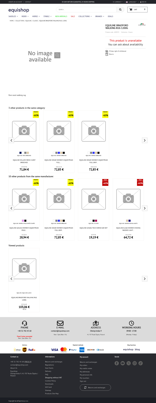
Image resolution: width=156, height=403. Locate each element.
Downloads (49, 384)
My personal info (86, 375)
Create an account (15, 2)
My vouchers (84, 378)
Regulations (49, 365)
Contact (28, 2)
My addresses (85, 372)
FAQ (46, 374)
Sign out (83, 381)
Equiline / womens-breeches (59, 223)
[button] (85, 16)
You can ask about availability (125, 44)
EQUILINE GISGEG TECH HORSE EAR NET (93, 228)
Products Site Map (52, 393)
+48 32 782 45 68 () (20, 362)
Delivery (48, 371)
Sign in (143, 2)
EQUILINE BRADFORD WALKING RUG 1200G (24, 298)
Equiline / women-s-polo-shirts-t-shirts (24, 223)
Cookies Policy (50, 381)
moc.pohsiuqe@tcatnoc (60, 331)
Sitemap (48, 390)
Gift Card (48, 387)
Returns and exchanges (53, 362)
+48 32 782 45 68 (24, 331)
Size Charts (49, 368)
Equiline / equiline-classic (24, 293)
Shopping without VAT (53, 378)
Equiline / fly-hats (94, 223)
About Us (13, 368)
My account (84, 357)
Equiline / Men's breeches (24, 155)
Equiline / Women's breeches (59, 155)
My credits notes (86, 368)
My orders (83, 365)
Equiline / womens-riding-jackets (128, 223)
